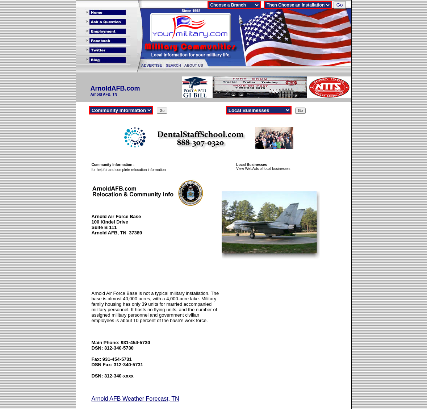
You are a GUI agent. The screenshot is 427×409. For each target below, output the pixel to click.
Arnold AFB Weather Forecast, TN (135, 399)
